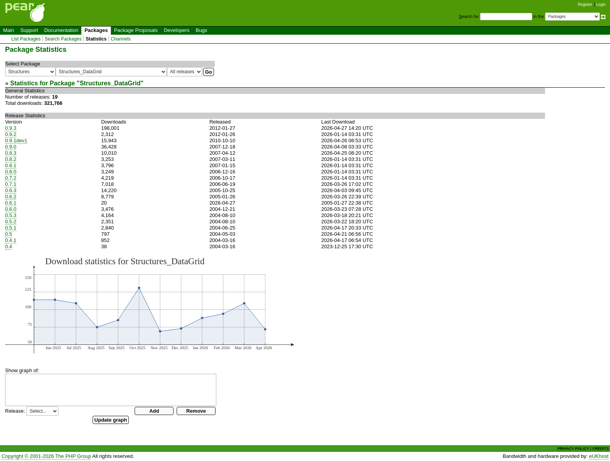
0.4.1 (10, 240)
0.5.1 (10, 228)
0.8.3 (10, 153)
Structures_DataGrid (110, 83)
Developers (176, 30)
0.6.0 (10, 209)
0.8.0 (10, 172)
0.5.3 (10, 215)
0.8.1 (10, 165)
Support (29, 30)
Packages (96, 30)
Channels (121, 39)
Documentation (61, 30)
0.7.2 (10, 178)
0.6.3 (10, 190)
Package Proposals (136, 30)
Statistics (96, 39)
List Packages (25, 39)
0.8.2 (10, 159)
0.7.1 (10, 184)
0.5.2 (10, 221)
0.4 (8, 246)
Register (585, 4)
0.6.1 (10, 203)
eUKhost (598, 456)
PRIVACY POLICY (573, 448)
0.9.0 (10, 147)
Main (8, 30)
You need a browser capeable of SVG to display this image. (149, 304)
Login (601, 4)
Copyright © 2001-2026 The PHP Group (46, 456)
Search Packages (63, 39)
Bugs (201, 30)
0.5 (8, 234)
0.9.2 (10, 134)
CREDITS (600, 448)
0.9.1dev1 (16, 140)
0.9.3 (10, 128)
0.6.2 (10, 197)
